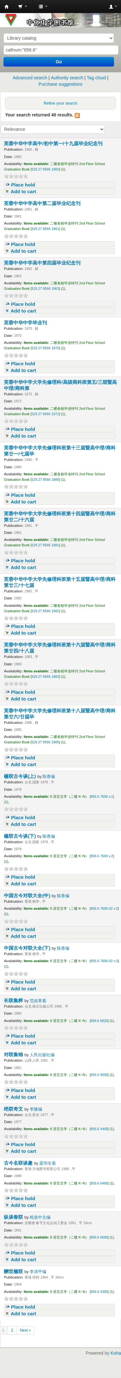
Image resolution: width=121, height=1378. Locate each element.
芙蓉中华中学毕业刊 (26, 322)
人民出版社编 (42, 1055)
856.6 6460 (99, 1183)
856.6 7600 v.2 (102, 856)
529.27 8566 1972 (45, 414)
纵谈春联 (14, 1217)
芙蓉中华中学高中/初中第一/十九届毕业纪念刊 (54, 143)
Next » (25, 1330)
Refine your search (61, 103)
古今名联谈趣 (19, 1163)
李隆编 (36, 1109)
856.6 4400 (99, 1129)
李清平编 (38, 1272)
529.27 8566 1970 (45, 348)
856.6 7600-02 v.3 (104, 961)
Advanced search (30, 77)
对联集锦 (14, 1054)
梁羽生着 (47, 1163)
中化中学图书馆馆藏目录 (6, 6)
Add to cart (23, 191)
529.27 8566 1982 (45, 611)
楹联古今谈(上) (20, 776)
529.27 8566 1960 (45, 169)
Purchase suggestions (61, 84)
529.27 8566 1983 (45, 676)
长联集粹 (14, 1000)
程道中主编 (40, 1217)
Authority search (67, 77)
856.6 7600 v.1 (102, 796)
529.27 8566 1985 (45, 742)
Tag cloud (96, 77)
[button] (22, 6)
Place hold (23, 184)
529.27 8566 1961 (45, 229)
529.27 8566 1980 (45, 479)
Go (59, 61)
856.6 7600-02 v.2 (104, 908)
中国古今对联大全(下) (27, 948)
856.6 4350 (99, 1292)
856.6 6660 (99, 1237)
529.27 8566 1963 (45, 288)
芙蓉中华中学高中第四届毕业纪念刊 (43, 262)
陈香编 (48, 776)
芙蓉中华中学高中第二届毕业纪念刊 (43, 203)
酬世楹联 (14, 1271)
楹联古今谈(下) (20, 836)
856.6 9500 (99, 1075)
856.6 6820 (99, 1021)
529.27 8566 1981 (45, 545)
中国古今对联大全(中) (27, 895)
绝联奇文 (14, 1109)
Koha (115, 1353)
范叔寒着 (38, 1001)
